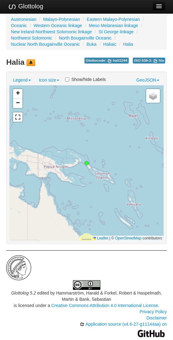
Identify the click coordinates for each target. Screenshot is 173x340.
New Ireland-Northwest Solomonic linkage (51, 31)
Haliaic (109, 44)
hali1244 (117, 60)
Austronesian (23, 19)
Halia (128, 44)
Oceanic (19, 25)
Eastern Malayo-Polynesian (113, 19)
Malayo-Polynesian (61, 19)
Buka (92, 44)
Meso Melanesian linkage (113, 25)
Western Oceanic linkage (58, 25)
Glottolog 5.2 (23, 292)
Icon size (49, 80)
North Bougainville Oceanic (85, 37)
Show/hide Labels (85, 79)
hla (158, 60)
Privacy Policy (153, 311)
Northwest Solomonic (31, 37)
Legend (22, 80)
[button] (87, 163)
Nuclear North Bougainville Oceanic (45, 44)
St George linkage (116, 31)
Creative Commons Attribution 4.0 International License (104, 305)
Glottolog (25, 6)
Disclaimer (157, 317)
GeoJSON (147, 80)
